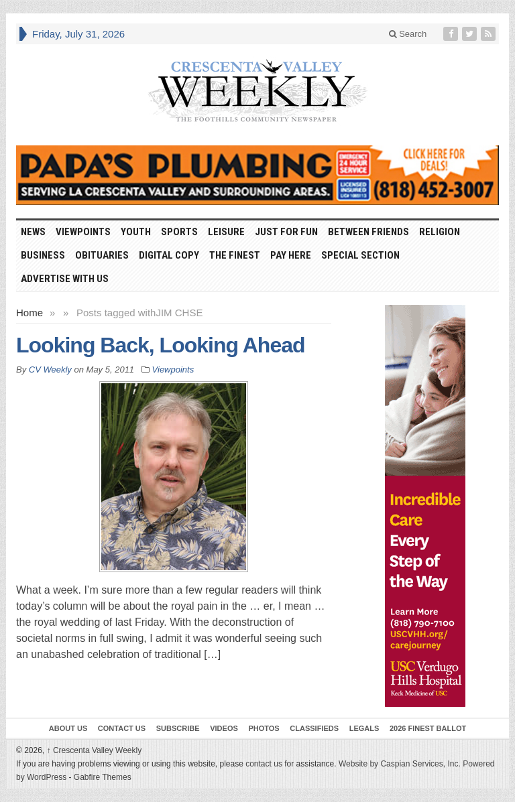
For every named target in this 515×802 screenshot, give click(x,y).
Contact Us (122, 728)
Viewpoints (83, 232)
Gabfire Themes (102, 777)
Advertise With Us (65, 279)
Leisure (226, 232)
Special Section (360, 255)
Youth (136, 232)
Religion (439, 232)
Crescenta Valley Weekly (94, 750)
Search (408, 34)
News (33, 232)
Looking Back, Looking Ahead (160, 345)
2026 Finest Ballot (428, 728)
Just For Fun (286, 232)
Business (43, 255)
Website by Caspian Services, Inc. (400, 763)
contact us (263, 763)
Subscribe (178, 728)
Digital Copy (169, 255)
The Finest (234, 255)
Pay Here (290, 255)
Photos (263, 728)
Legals (364, 728)
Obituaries (102, 255)
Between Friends (368, 232)
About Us (68, 728)
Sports (179, 232)
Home (29, 312)
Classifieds (314, 728)
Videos (224, 728)
